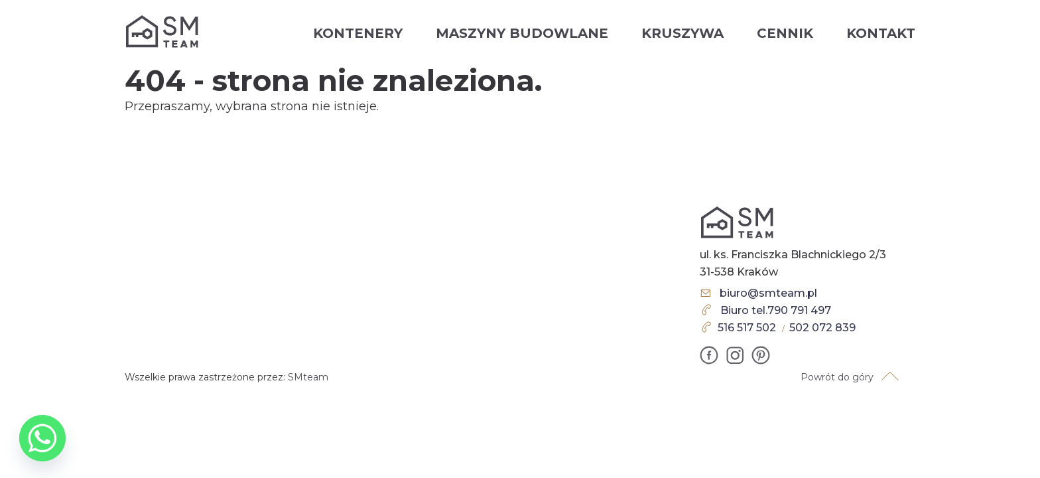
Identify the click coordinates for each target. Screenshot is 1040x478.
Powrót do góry (837, 377)
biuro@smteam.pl (768, 293)
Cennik (785, 33)
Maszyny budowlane (522, 33)
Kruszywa (682, 33)
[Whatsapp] (42, 438)
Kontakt (880, 33)
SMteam (308, 377)
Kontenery (358, 33)
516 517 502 (747, 327)
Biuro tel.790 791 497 (775, 310)
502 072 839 (822, 327)
